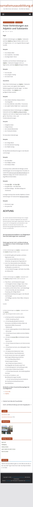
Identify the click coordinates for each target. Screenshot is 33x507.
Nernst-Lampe (5, 453)
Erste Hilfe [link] (17, 184)
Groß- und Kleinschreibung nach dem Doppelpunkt (17, 406)
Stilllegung (4, 446)
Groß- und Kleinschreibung (9, 22)
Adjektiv (7, 395)
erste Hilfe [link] (9, 184)
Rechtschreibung (19, 22)
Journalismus (5, 416)
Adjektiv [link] (20, 39)
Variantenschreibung (6, 418)
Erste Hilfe (7, 393)
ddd (12, 31)
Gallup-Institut (5, 448)
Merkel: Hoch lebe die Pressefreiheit (12, 403)
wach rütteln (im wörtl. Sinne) (8, 450)
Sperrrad (4, 444)
